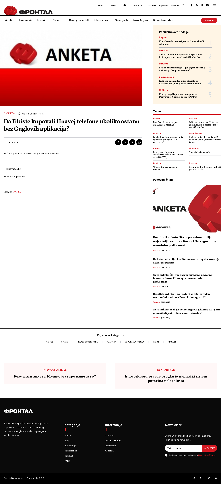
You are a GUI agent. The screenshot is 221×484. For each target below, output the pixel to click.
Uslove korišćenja (206, 455)
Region (163, 37)
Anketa (9, 113)
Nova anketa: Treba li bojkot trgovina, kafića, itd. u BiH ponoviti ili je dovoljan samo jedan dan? (186, 311)
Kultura (163, 90)
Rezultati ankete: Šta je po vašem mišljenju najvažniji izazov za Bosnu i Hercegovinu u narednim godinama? (184, 241)
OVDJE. (17, 191)
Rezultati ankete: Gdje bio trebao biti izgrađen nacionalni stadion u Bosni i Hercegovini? (181, 295)
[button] (183, 5)
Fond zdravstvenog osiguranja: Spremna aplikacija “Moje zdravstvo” (182, 69)
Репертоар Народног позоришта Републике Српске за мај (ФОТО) (178, 96)
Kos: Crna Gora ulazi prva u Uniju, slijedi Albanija (181, 43)
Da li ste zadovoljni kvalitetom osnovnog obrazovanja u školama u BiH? (186, 261)
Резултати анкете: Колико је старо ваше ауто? (55, 376)
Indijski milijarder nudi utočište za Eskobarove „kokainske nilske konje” (180, 82)
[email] (183, 448)
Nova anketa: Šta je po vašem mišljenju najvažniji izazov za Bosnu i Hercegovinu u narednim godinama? (183, 278)
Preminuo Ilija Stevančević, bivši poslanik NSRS (205, 168)
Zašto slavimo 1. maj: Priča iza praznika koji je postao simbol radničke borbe (180, 56)
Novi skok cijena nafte (199, 152)
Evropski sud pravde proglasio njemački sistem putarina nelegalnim (166, 378)
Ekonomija (194, 149)
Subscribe (209, 448)
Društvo (163, 51)
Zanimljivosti (166, 77)
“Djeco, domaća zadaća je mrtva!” (165, 168)
